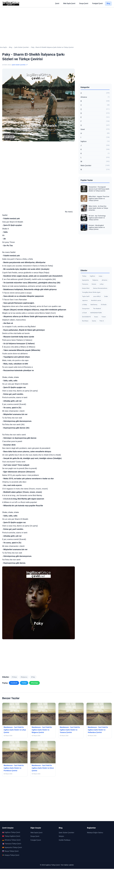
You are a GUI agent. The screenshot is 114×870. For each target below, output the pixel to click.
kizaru (96, 317)
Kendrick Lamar (96, 300)
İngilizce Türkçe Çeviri (11, 832)
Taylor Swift (86, 296)
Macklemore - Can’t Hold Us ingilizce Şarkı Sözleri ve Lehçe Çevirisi (15, 729)
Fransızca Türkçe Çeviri (11, 844)
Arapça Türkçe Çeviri (10, 855)
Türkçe (84, 276)
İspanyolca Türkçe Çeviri (12, 847)
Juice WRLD (97, 296)
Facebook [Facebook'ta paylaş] (14, 683)
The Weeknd (97, 308)
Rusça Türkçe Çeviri (10, 851)
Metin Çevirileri (95, 165)
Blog (108, 3)
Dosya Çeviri (83, 3)
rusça (100, 276)
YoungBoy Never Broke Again (91, 292)
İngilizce (95, 141)
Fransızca (85, 284)
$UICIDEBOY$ (86, 317)
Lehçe (101, 284)
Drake (106, 296)
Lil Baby (84, 304)
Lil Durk (84, 313)
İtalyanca (95, 280)
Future (104, 317)
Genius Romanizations (100, 288)
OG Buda (103, 304)
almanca (104, 280)
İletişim (61, 836)
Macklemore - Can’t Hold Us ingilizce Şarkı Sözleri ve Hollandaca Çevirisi (98, 729)
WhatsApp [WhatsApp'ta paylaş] (34, 683)
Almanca (95, 97)
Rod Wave (85, 321)
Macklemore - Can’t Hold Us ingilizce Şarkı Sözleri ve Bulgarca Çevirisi (42, 729)
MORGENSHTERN (96, 313)
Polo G (102, 321)
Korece (94, 284)
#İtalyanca (24, 677)
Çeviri (57, 3)
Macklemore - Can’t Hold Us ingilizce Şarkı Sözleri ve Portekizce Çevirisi (14, 768)
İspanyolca (85, 280)
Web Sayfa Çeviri (69, 3)
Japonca (85, 300)
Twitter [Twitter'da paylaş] (24, 683)
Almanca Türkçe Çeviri (11, 840)
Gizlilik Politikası (64, 840)
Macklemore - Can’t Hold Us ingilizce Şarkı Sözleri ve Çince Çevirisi (43, 768)
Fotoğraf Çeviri (97, 3)
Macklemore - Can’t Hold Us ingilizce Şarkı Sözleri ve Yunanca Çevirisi (70, 729)
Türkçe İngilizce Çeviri (11, 836)
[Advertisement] (57, 24)
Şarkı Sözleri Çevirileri (19, 65)
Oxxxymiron (86, 308)
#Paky (33, 677)
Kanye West (86, 288)
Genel (95, 129)
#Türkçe (14, 677)
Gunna (94, 321)
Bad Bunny (94, 304)
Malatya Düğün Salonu (95, 833)
